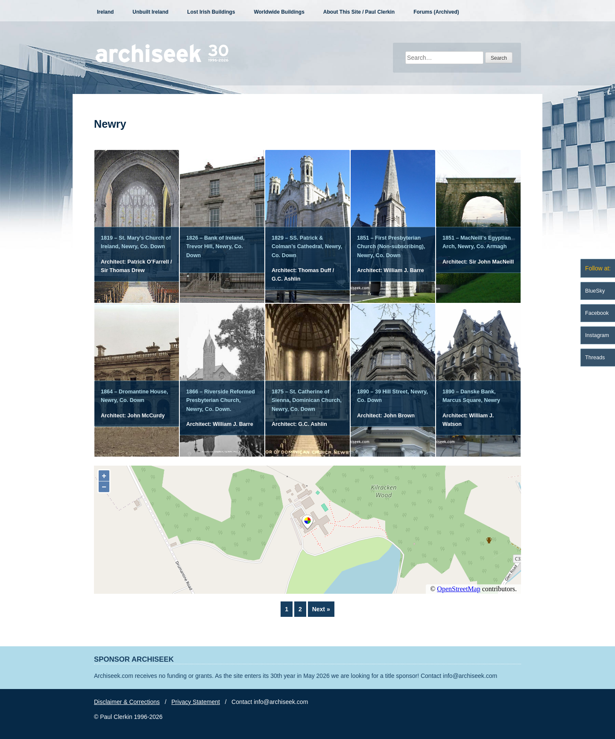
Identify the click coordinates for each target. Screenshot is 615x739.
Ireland (105, 12)
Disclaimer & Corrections (127, 701)
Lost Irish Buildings (211, 12)
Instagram (597, 335)
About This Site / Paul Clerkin (359, 12)
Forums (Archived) (436, 12)
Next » (321, 609)
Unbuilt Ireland (150, 12)
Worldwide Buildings (279, 12)
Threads (595, 358)
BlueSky (595, 291)
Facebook (597, 313)
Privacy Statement (195, 701)
